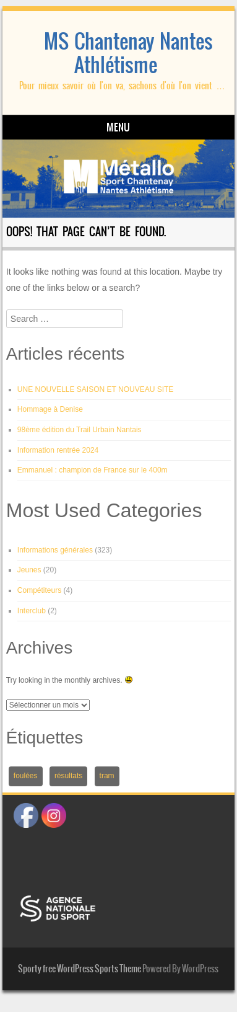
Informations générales (55, 550)
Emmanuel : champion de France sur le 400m (92, 470)
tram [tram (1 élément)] (107, 775)
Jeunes (29, 570)
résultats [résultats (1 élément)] (68, 775)
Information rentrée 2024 (57, 450)
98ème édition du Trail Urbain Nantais (79, 429)
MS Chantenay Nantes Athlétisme (128, 53)
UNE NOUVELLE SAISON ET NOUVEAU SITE (95, 389)
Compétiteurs (39, 590)
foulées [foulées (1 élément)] (26, 775)
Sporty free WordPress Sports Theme (79, 968)
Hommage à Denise (50, 409)
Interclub (31, 610)
